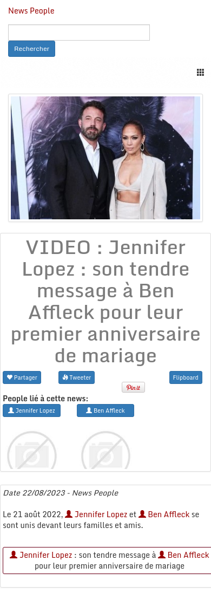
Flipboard (186, 377)
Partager (21, 377)
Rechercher (31, 48)
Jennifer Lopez (96, 514)
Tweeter (76, 377)
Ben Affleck (164, 514)
